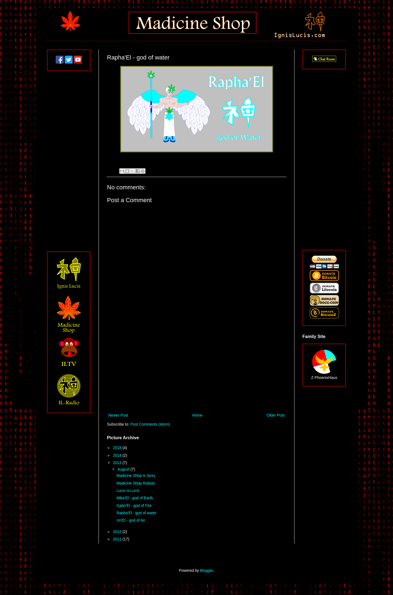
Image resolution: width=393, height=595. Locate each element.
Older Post (276, 415)
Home (197, 415)
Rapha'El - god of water (136, 513)
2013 (118, 463)
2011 (118, 539)
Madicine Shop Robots (136, 483)
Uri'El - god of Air (131, 520)
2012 (118, 532)
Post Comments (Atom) (150, 424)
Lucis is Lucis (128, 490)
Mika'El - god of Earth (135, 498)
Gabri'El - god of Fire (134, 505)
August (123, 469)
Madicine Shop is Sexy (136, 475)
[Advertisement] (196, 367)
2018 (118, 447)
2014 (118, 455)
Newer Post (118, 415)
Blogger (206, 570)
